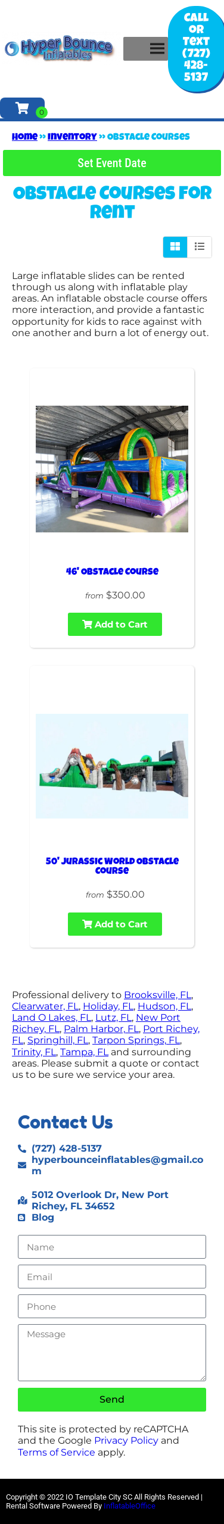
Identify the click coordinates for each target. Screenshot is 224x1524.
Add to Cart (115, 624)
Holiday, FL (108, 1006)
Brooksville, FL (157, 995)
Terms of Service (56, 1452)
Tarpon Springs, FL (136, 1040)
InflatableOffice (129, 1505)
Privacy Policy (126, 1440)
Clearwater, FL (45, 1006)
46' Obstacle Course (112, 573)
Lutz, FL (113, 1017)
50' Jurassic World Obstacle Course (112, 867)
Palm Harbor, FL (101, 1028)
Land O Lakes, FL (51, 1017)
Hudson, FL (164, 1006)
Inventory (72, 138)
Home (25, 138)
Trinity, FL (34, 1052)
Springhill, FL (57, 1040)
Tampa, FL (84, 1052)
